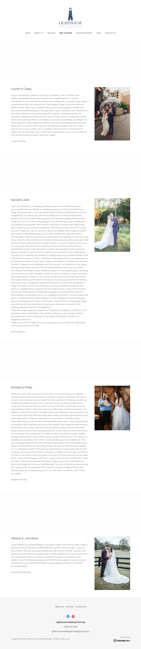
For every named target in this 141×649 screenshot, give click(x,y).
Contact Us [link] (110, 33)
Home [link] (27, 33)
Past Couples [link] (65, 33)
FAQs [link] (98, 33)
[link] (70, 17)
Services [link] (51, 33)
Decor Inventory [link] (84, 33)
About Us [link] (38, 33)
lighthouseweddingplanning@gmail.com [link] (70, 631)
